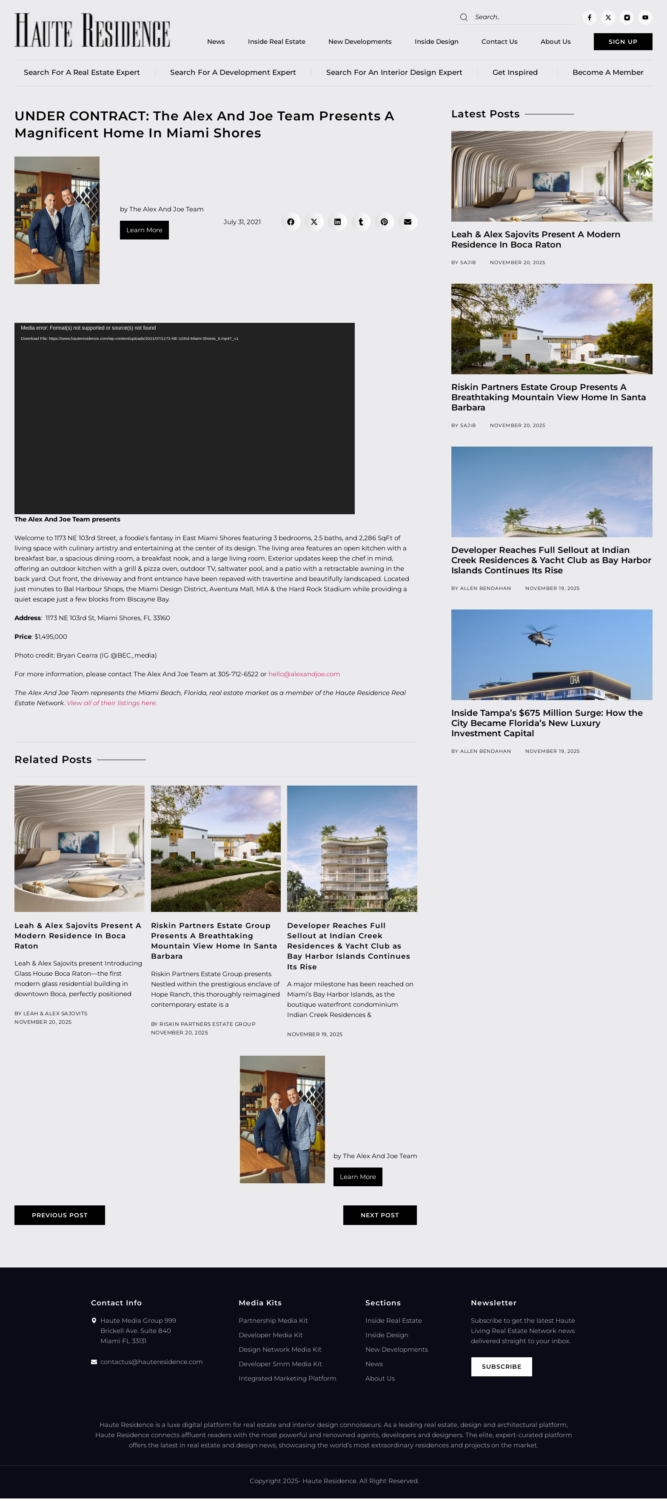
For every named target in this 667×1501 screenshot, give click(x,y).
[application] (184, 420)
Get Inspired (517, 74)
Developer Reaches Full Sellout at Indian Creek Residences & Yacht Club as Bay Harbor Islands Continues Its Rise (348, 948)
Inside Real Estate (263, 43)
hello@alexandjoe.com (304, 676)
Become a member (608, 74)
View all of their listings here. (112, 705)
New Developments (346, 43)
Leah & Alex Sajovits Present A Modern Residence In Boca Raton (78, 937)
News (202, 43)
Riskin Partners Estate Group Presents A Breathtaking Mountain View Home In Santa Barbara (548, 399)
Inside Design (423, 43)
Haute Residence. (330, 1483)
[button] (290, 224)
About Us (542, 43)
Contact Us (486, 43)
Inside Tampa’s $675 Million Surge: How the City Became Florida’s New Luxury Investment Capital (547, 725)
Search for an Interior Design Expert (394, 74)
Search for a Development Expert (233, 74)
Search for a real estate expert (82, 74)
